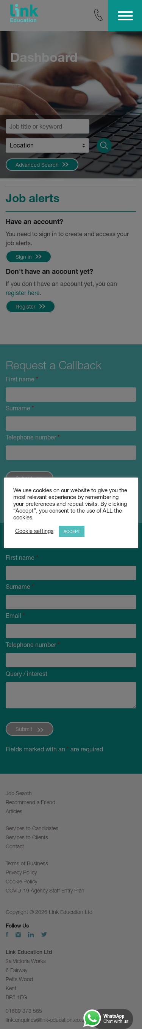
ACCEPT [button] (72, 531)
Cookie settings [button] (34, 531)
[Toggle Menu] (125, 15)
